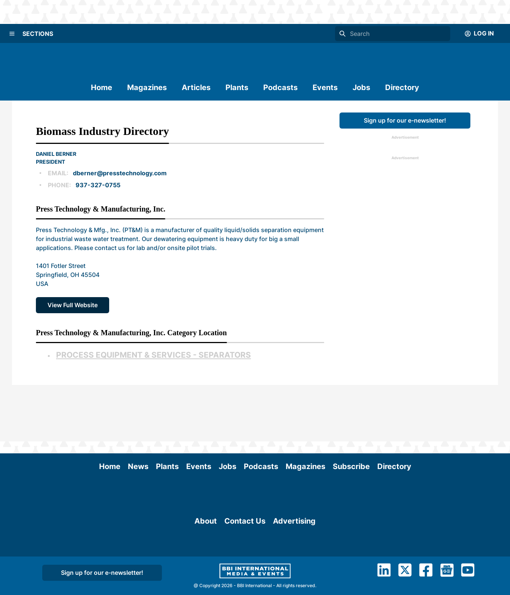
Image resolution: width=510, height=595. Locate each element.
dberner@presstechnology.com (120, 173)
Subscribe (351, 410)
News (138, 410)
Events (325, 87)
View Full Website (72, 305)
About (205, 506)
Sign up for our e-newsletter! (405, 120)
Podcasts (280, 87)
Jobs (361, 87)
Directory (402, 87)
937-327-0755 (98, 185)
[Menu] (11, 33)
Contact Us (244, 506)
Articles (196, 87)
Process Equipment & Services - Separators (153, 355)
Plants (236, 87)
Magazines (147, 87)
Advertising (294, 506)
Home (101, 87)
